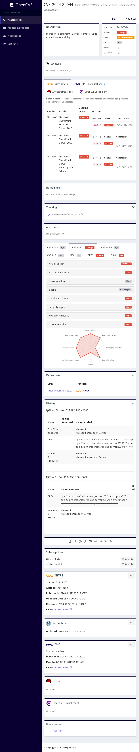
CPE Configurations (90, 84)
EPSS (96, 255)
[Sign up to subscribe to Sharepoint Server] (127, 564)
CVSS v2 (55, 255)
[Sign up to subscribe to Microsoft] (127, 559)
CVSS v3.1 (83, 247)
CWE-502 (58, 731)
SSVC (117, 255)
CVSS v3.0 (110, 247)
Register (131, 18)
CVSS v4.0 (56, 247)
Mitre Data (57, 84)
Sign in (116, 18)
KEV (75, 255)
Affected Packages (60, 91)
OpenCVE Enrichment (93, 91)
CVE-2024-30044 (58, 4)
